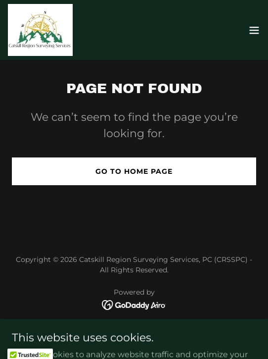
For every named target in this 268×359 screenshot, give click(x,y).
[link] (40, 30)
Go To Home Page (134, 171)
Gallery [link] (134, 332)
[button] (254, 30)
